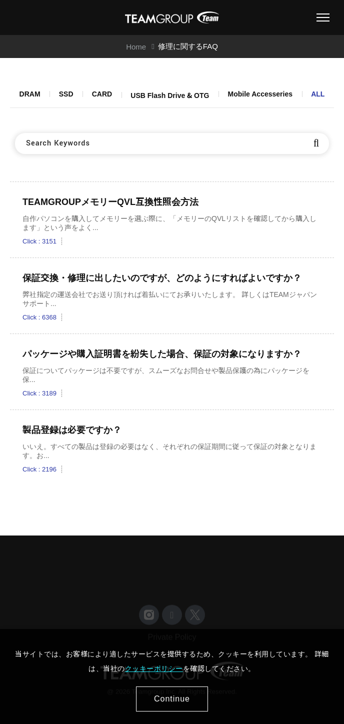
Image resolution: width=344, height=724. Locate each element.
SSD (66, 94)
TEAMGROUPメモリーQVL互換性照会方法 (110, 202)
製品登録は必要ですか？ (72, 430)
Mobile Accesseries (260, 94)
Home (136, 46)
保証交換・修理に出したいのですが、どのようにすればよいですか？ (162, 278)
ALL (317, 94)
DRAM (30, 94)
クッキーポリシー (154, 668)
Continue (172, 698)
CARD (102, 94)
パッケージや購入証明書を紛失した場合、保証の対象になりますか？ (162, 354)
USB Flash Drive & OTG (169, 96)
